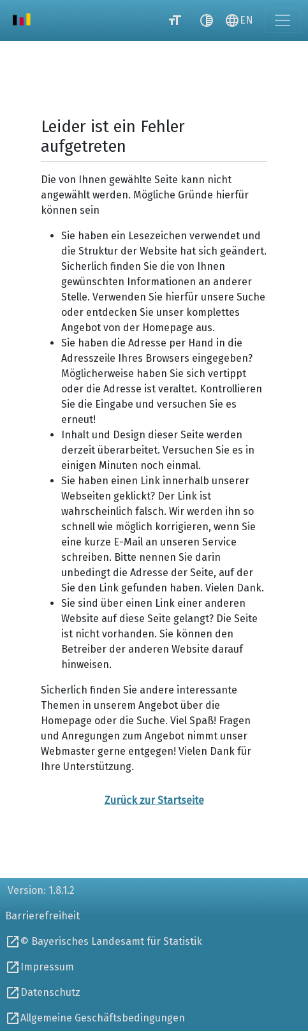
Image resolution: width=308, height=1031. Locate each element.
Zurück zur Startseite (154, 800)
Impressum (47, 967)
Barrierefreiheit (42, 916)
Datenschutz (50, 992)
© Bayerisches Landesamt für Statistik (111, 941)
